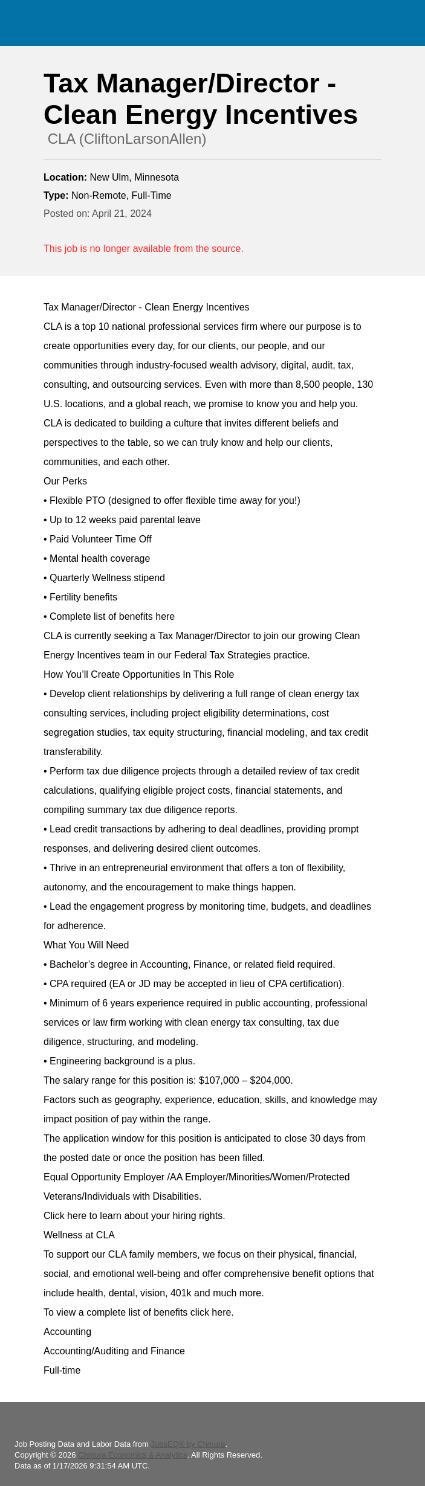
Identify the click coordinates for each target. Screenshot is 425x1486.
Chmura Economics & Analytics (132, 1454)
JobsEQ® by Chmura (188, 1444)
